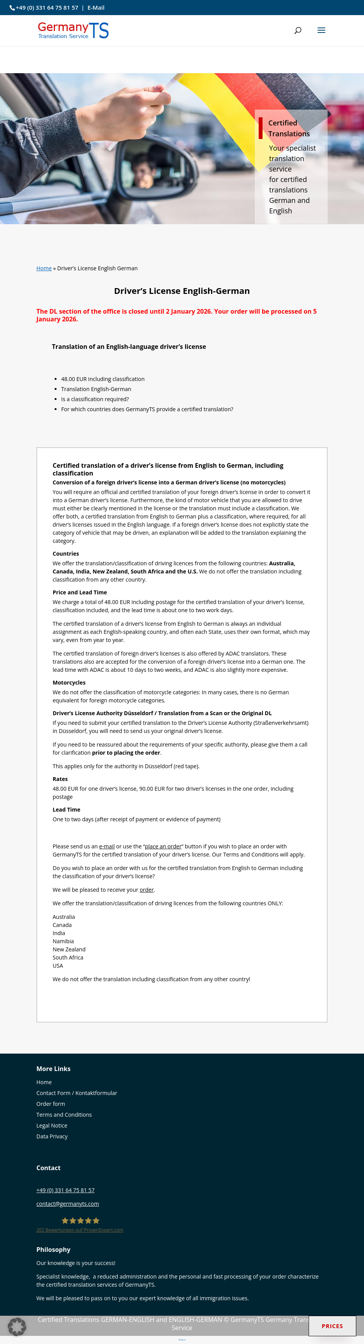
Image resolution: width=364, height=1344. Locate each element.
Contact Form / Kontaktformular (76, 1093)
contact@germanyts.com (67, 1203)
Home (44, 268)
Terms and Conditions (64, 1114)
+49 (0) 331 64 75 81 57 (47, 7)
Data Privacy (52, 1136)
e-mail (107, 846)
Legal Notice (51, 1125)
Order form (50, 1103)
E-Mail (96, 7)
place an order (163, 846)
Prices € (182, 1340)
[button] (321, 35)
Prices (332, 1326)
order (147, 889)
